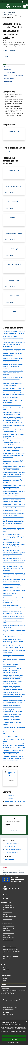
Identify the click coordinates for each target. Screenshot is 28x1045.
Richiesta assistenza (8, 1014)
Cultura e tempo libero (8, 928)
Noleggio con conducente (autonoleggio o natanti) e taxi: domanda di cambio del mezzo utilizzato (14, 529)
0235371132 (11, 796)
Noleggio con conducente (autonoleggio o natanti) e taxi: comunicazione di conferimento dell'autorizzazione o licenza (13, 515)
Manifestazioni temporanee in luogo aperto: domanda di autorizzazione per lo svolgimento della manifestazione (14, 468)
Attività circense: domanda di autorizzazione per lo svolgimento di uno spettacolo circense (13, 338)
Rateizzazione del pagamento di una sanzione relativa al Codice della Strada (12, 612)
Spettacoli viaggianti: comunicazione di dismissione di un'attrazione (13, 682)
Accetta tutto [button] (14, 1036)
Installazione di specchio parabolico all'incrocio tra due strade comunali (12, 413)
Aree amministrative (7, 14)
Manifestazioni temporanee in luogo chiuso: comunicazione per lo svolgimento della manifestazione (14, 480)
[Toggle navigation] (3, 6)
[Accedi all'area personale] (22, 2)
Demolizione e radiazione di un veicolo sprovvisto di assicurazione (12, 384)
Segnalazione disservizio (9, 1010)
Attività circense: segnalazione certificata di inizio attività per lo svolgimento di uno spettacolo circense (14, 344)
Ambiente (5, 954)
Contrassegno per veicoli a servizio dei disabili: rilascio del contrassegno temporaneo (13, 366)
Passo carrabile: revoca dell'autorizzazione (14, 598)
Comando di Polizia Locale (11, 774)
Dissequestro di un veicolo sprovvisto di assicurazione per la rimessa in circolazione (13, 393)
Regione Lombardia (7, 2)
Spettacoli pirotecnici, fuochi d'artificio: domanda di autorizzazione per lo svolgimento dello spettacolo (13, 670)
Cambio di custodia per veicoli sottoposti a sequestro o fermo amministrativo (14, 350)
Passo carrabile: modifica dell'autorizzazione (9, 594)
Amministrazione (11, 12)
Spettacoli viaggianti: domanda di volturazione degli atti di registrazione (12, 710)
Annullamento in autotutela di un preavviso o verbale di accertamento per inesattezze (14, 332)
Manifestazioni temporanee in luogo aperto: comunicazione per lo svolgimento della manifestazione (14, 461)
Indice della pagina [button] (9, 62)
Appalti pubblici (7, 935)
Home (3, 12)
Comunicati (6, 969)
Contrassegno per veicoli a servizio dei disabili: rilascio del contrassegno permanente (13, 360)
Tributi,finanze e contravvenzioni (11, 951)
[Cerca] (25, 6)
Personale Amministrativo (9, 916)
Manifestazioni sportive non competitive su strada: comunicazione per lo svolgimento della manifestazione (14, 455)
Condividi (6, 50)
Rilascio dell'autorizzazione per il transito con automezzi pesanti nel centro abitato (13, 646)
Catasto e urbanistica (8, 937)
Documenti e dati (7, 919)
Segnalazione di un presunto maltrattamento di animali (10, 665)
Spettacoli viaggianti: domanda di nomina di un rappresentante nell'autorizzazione (14, 701)
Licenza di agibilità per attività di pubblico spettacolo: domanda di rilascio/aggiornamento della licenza (13, 436)
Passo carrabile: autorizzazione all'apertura (14, 590)
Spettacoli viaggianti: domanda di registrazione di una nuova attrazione (12, 706)
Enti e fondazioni (7, 912)
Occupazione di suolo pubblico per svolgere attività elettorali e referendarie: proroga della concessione (14, 568)
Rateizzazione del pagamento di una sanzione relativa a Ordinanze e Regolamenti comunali (14, 607)
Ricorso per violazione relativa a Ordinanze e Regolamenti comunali (14, 635)
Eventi (5, 980)
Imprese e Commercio (8, 933)
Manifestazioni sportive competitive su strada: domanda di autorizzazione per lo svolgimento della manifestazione (13, 448)
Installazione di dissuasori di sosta (12, 405)
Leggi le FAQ (6, 1012)
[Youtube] (7, 898)
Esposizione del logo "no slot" (10, 397)
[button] (14, 1042)
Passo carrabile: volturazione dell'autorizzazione (10, 601)
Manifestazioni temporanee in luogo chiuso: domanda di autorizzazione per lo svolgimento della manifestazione (14, 487)
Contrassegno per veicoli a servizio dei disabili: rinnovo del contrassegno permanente (13, 372)
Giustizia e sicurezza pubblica (10, 949)
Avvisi (4, 972)
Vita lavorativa (7, 930)
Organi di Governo (7, 905)
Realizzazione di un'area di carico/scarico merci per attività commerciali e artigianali (13, 617)
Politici (5, 914)
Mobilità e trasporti (8, 940)
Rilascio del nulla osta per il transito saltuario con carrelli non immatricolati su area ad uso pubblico (13, 641)
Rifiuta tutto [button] (14, 1039)
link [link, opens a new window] (6, 1033)
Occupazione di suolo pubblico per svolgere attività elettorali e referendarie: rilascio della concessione (14, 574)
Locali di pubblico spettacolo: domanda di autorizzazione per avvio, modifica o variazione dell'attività (13, 442)
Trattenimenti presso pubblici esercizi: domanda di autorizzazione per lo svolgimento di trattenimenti (13, 752)
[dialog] (14, 1032)
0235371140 (11, 799)
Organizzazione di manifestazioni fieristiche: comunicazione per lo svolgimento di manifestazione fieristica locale (14, 585)
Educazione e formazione (9, 947)
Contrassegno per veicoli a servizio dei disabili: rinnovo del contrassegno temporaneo (13, 379)
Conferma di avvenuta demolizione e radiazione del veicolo (12, 354)
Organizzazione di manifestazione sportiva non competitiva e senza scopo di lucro (14, 580)
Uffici (4, 910)
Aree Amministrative (8, 907)
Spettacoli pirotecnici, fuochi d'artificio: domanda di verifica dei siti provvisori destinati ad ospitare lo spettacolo (13, 676)
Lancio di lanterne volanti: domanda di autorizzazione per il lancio (13, 430)
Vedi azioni (13, 50)
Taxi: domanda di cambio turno (11, 736)
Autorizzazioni (6, 958)
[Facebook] (3, 898)
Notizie (5, 967)
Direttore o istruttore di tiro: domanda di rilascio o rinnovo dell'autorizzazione (13, 389)
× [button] (26, 1021)
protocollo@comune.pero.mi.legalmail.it (15, 801)
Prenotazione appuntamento (10, 1007)
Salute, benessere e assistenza (10, 956)
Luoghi (5, 978)
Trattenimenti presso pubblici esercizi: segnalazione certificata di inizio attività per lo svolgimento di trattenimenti (14, 758)
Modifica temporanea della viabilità (12, 510)
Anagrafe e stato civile (8, 926)
